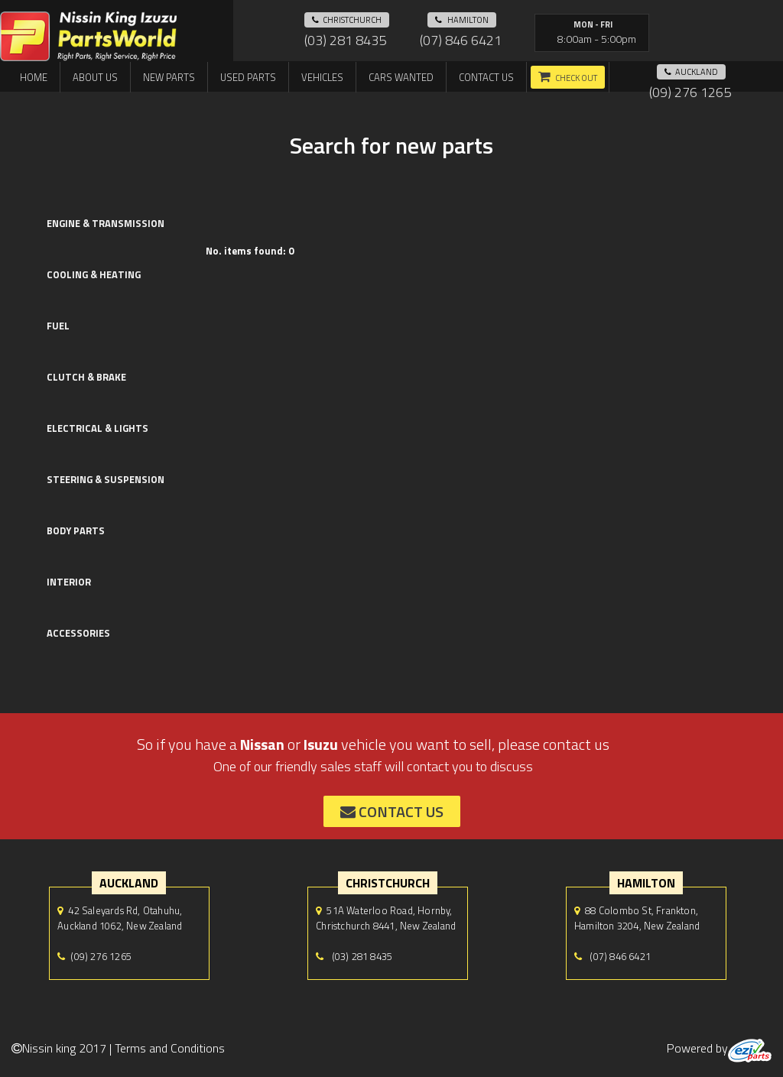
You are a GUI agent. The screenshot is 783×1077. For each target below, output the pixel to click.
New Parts (169, 77)
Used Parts (248, 77)
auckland (691, 72)
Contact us (486, 77)
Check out (576, 78)
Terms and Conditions (170, 1048)
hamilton (462, 20)
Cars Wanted (401, 77)
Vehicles (322, 77)
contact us (391, 811)
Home (33, 77)
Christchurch (347, 20)
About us (95, 77)
